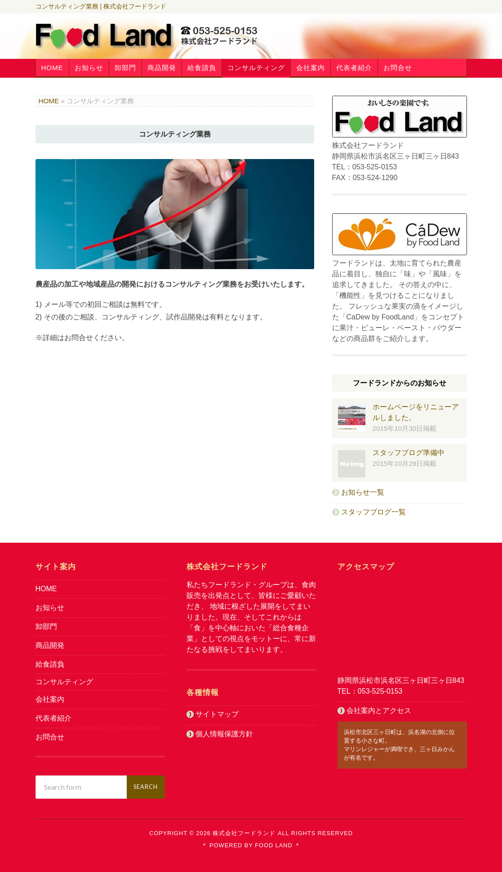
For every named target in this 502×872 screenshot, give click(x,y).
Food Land (273, 845)
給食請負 (201, 67)
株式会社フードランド (244, 833)
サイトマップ (217, 714)
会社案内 (310, 67)
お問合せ (397, 67)
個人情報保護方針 (224, 734)
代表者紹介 (354, 67)
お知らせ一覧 (362, 492)
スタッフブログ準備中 (408, 452)
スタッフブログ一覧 (373, 512)
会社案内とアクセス (379, 710)
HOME (52, 67)
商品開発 (161, 67)
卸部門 (125, 67)
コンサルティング (256, 67)
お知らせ (89, 67)
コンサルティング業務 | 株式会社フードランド (101, 6)
